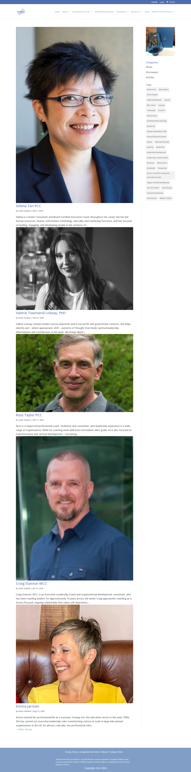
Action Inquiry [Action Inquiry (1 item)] (152, 95)
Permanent (152, 72)
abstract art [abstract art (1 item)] (151, 89)
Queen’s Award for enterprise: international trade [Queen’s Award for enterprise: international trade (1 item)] (158, 175)
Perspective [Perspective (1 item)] (162, 168)
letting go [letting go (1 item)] (150, 163)
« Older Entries (24, 729)
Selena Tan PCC (28, 205)
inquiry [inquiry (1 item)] (149, 142)
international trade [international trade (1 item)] (162, 142)
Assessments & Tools (81, 12)
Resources (135, 12)
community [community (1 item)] (151, 110)
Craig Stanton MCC (31, 583)
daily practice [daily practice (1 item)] (152, 116)
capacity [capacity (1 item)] (161, 105)
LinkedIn (154, 2)
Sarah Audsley (24, 211)
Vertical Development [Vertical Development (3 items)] (155, 193)
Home (57, 12)
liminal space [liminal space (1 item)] (162, 163)
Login (162, 2)
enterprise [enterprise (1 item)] (151, 126)
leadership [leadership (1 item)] (160, 147)
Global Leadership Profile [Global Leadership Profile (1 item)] (156, 131)
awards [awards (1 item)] (167, 100)
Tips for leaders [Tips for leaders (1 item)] (153, 188)
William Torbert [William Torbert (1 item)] (166, 198)
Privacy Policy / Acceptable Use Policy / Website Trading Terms (94, 752)
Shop (147, 12)
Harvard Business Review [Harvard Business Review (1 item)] (156, 136)
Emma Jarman (27, 706)
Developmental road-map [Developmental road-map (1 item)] (157, 121)
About (64, 12)
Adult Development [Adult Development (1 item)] (154, 100)
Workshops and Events (104, 12)
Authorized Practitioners (161, 12)
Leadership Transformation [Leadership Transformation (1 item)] (157, 158)
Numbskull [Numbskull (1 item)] (151, 168)
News (149, 66)
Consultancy (121, 12)
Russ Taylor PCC (29, 415)
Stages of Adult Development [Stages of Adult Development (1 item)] (158, 182)
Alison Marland (24, 711)
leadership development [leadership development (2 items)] (156, 152)
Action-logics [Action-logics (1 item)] (164, 89)
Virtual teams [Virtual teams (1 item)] (152, 198)
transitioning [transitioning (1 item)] (167, 188)
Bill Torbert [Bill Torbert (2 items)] (151, 105)
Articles (150, 77)
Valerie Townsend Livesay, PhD (41, 312)
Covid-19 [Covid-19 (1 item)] (161, 110)
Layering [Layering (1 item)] (150, 147)
